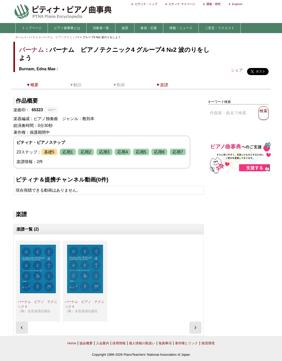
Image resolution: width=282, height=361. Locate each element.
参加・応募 (148, 28)
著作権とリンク (186, 343)
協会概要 (86, 343)
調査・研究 (213, 4)
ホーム (19, 37)
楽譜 (125, 28)
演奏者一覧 (101, 28)
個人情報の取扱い (142, 343)
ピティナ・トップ (146, 4)
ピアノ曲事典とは (67, 28)
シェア (237, 70)
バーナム (32, 37)
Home (71, 343)
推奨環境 (208, 343)
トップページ (32, 28)
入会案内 (102, 343)
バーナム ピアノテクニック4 (61, 37)
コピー (51, 109)
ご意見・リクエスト (219, 28)
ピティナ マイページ (182, 4)
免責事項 (165, 343)
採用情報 (119, 343)
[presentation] (22, 328)
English (237, 4)
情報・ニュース (180, 28)
